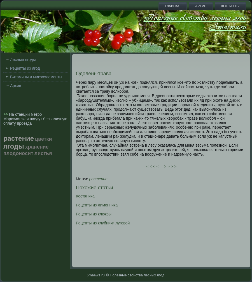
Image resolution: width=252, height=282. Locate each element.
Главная (172, 6)
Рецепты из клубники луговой (103, 223)
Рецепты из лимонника (97, 205)
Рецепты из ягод (25, 68)
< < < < (152, 166)
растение (98, 179)
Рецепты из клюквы (93, 214)
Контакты (230, 6)
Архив (200, 6)
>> (6, 114)
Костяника (85, 196)
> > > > (170, 166)
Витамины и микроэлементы (36, 77)
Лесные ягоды (23, 59)
